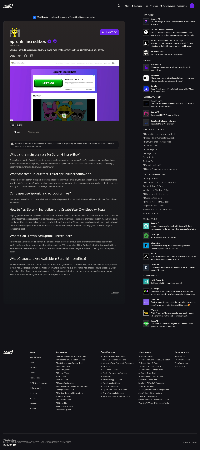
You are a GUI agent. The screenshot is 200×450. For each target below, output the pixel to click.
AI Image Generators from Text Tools (159, 134)
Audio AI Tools (149, 161)
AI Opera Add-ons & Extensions (114, 389)
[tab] (17, 132)
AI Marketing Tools (64, 409)
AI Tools (33, 408)
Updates (33, 393)
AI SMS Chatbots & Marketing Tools (115, 396)
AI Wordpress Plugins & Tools (156, 201)
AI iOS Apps (106, 376)
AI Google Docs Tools (152, 197)
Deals (32, 362)
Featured (33, 367)
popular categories (153, 129)
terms (194, 443)
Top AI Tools (35, 378)
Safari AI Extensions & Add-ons (113, 360)
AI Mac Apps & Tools (109, 369)
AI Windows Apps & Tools (111, 379)
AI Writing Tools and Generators (69, 393)
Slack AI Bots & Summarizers (150, 393)
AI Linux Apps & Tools (110, 386)
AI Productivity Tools (64, 406)
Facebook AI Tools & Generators (157, 209)
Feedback (34, 403)
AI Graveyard (35, 388)
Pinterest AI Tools (150, 213)
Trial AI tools (180, 366)
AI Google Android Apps (111, 383)
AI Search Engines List (152, 165)
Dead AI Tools (150, 219)
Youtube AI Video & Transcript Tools (153, 403)
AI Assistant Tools (63, 399)
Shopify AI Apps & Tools (153, 205)
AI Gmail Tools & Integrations (155, 194)
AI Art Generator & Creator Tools (157, 141)
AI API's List (106, 366)
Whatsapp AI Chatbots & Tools (156, 190)
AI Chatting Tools (150, 149)
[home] (8, 6)
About (32, 398)
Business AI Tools (63, 396)
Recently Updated (152, 275)
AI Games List (61, 403)
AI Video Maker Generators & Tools (159, 137)
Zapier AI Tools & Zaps (147, 396)
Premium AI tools (182, 363)
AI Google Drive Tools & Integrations (153, 389)
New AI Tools (35, 357)
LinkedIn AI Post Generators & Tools (153, 399)
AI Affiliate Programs (38, 383)
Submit (32, 372)
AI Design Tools (149, 153)
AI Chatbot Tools (150, 145)
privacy (186, 443)
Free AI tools (180, 356)
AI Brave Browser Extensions (112, 393)
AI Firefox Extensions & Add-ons (114, 373)
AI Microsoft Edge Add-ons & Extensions (117, 363)
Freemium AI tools (182, 360)
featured (147, 60)
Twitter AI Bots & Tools (153, 186)
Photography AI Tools (65, 389)
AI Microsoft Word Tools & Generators (160, 182)
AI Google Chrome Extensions (113, 356)
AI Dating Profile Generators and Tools (160, 168)
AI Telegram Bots (150, 178)
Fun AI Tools (148, 157)
